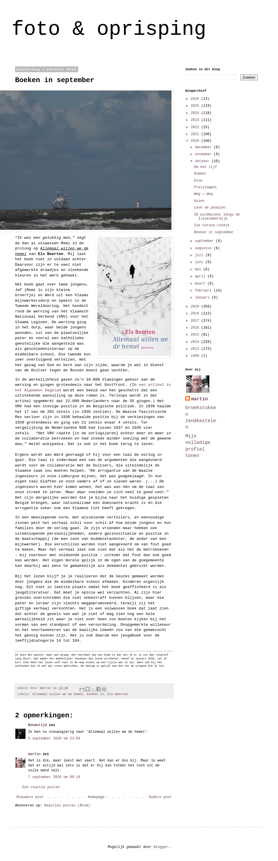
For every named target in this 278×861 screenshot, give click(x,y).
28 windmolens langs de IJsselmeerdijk (217, 217)
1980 (196, 356)
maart (201, 284)
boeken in (95, 694)
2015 (196, 335)
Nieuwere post (30, 797)
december (204, 147)
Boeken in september (214, 232)
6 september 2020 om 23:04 (54, 739)
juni (200, 262)
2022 (196, 127)
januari (203, 298)
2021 (196, 134)
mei (199, 269)
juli (200, 255)
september (205, 241)
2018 (196, 314)
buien (199, 201)
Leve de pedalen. (210, 208)
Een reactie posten (41, 787)
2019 (196, 307)
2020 (196, 141)
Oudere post (160, 797)
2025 (196, 106)
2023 (196, 120)
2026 (196, 99)
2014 (196, 342)
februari (204, 291)
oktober (203, 161)
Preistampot (205, 187)
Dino (198, 181)
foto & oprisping (109, 29)
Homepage (96, 797)
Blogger (160, 847)
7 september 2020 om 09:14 (54, 777)
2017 (196, 321)
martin (34, 754)
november (204, 154)
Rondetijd (37, 725)
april (201, 276)
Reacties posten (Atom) (67, 806)
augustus (204, 248)
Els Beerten (117, 694)
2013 (196, 349)
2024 (196, 113)
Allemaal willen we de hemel (57, 694)
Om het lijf (205, 167)
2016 (196, 328)
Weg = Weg (203, 194)
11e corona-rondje (211, 225)
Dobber (200, 174)
